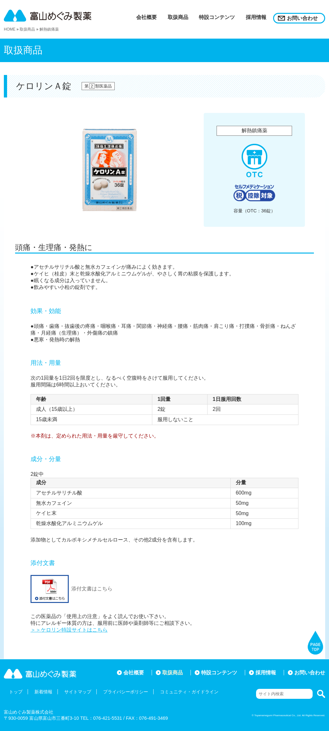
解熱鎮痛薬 (49, 29)
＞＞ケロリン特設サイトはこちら (69, 630)
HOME (9, 29)
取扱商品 (27, 29)
